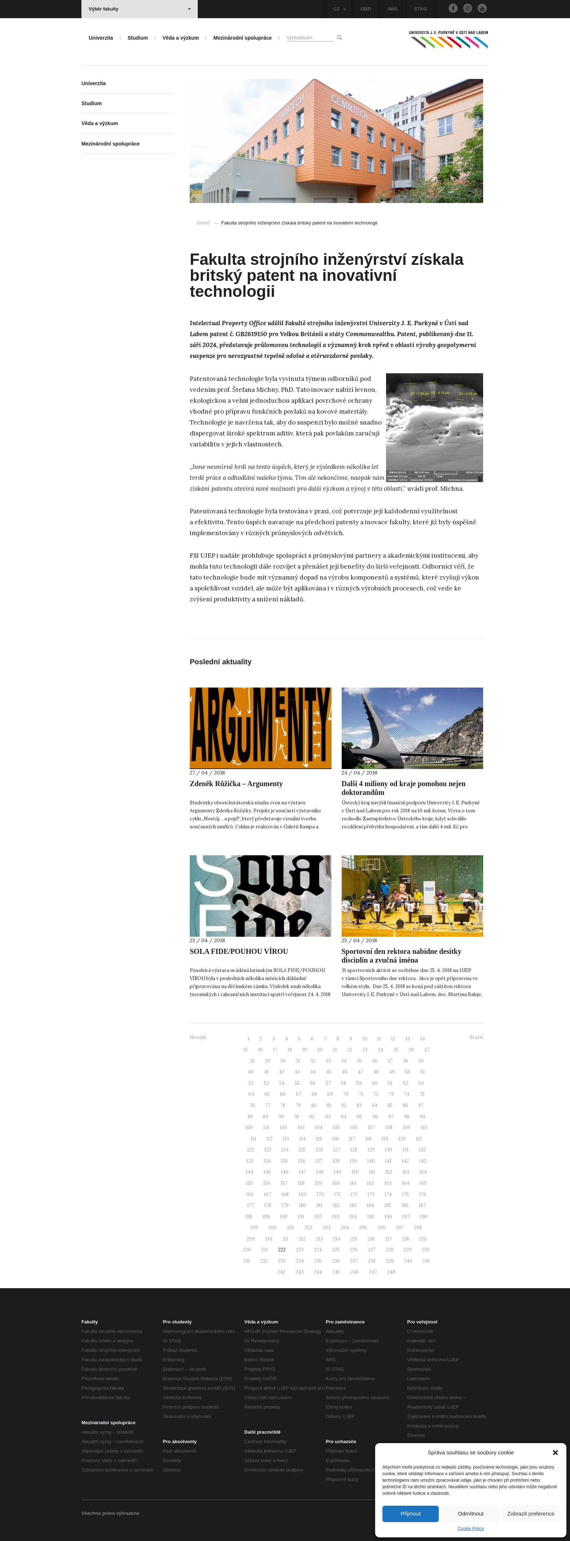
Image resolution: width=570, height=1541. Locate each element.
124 (285, 1150)
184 (370, 1205)
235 (318, 1261)
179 (285, 1205)
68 (314, 1094)
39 (421, 1061)
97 (391, 1117)
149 (337, 1172)
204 (345, 1228)
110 (424, 1127)
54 (282, 1083)
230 (426, 1250)
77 (267, 1105)
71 (361, 1094)
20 (319, 1050)
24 (380, 1050)
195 (370, 1217)
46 (345, 1072)
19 (304, 1050)
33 (328, 1061)
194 (353, 1217)
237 (354, 1261)
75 (422, 1094)
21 (335, 1050)
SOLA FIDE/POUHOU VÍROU (239, 951)
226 (354, 1250)
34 (343, 1061)
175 (405, 1194)
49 (392, 1072)
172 (353, 1194)
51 (423, 1072)
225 (336, 1250)
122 (250, 1150)
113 (286, 1139)
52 (251, 1083)
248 (391, 1272)
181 (319, 1205)
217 (388, 1239)
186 (405, 1205)
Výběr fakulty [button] (140, 9)
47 (360, 1072)
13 (408, 1039)
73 (391, 1094)
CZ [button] (339, 9)
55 (297, 1083)
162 (370, 1183)
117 (352, 1139)
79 (298, 1105)
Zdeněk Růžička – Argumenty (236, 784)
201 (290, 1228)
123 (267, 1150)
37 (390, 1061)
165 (423, 1183)
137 (319, 1161)
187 (422, 1205)
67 (298, 1094)
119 (385, 1139)
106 (354, 1127)
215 (353, 1239)
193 (335, 1217)
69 (330, 1094)
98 (406, 1117)
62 (405, 1083)
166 (250, 1194)
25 (395, 1050)
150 (355, 1172)
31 (298, 1061)
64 (251, 1094)
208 (418, 1228)
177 (250, 1205)
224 (318, 1250)
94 (343, 1117)
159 (318, 1183)
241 (426, 1261)
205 (363, 1228)
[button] (555, 1452)
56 (313, 1083)
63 (421, 1083)
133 (249, 1161)
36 (374, 1061)
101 (266, 1127)
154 (423, 1172)
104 (318, 1127)
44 (313, 1072)
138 (336, 1161)
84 (374, 1105)
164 (405, 1183)
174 (388, 1194)
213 (319, 1239)
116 (335, 1139)
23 (365, 1050)
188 (248, 1217)
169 (302, 1194)
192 (318, 1217)
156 (266, 1183)
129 (371, 1150)
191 (301, 1217)
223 (300, 1250)
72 (375, 1094)
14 (422, 1039)
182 (336, 1205)
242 (281, 1272)
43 (297, 1072)
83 (359, 1105)
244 (318, 1272)
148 (320, 1172)
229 (408, 1250)
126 (319, 1150)
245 (336, 1272)
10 (364, 1039)
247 (373, 1272)
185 (387, 1205)
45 (329, 1072)
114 (302, 1139)
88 (250, 1117)
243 (300, 1272)
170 (320, 1194)
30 (283, 1061)
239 (390, 1261)
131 (405, 1150)
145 (267, 1172)
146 (285, 1172)
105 (336, 1127)
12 (393, 1039)
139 (353, 1161)
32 (313, 1061)
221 (264, 1250)
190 (284, 1217)
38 (405, 1061)
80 (314, 1105)
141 (388, 1161)
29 (267, 1061)
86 (405, 1105)
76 (252, 1105)
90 (281, 1117)
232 (264, 1261)
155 (249, 1183)
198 (423, 1217)
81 (329, 1105)
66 (283, 1094)
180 (302, 1205)
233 (282, 1261)
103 (301, 1127)
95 (359, 1117)
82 (343, 1105)
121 (419, 1139)
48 (376, 1072)
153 (405, 1172)
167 (267, 1194)
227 (372, 1250)
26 (411, 1050)
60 (375, 1083)
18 (290, 1050)
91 (296, 1117)
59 (359, 1083)
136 (301, 1161)
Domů (203, 223)
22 (349, 1050)
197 (406, 1217)
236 (336, 1261)
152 (388, 1172)
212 (302, 1239)
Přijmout (411, 1513)
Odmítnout (470, 1513)
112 (269, 1139)
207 (400, 1228)
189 (266, 1217)
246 (354, 1272)
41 (266, 1072)
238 (372, 1261)
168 (285, 1194)
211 (285, 1239)
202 (308, 1228)
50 (407, 1072)
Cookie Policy (471, 1528)
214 (336, 1239)
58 (343, 1083)
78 (282, 1105)
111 (253, 1139)
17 (275, 1050)
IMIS (393, 9)
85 (390, 1105)
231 (246, 1261)
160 (336, 1183)
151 (372, 1172)
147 (302, 1172)
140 (371, 1161)
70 (346, 1094)
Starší (476, 1037)
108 (389, 1127)
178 (267, 1205)
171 (337, 1194)
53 (266, 1083)
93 (327, 1117)
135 (284, 1161)
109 (406, 1127)
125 (302, 1150)
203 (326, 1228)
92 (312, 1117)
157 (284, 1183)
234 (300, 1261)
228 (389, 1250)
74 (406, 1094)
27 (426, 1050)
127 (336, 1150)
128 (353, 1150)
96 (375, 1117)
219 (422, 1239)
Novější (198, 1037)
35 (359, 1061)
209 (250, 1239)
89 (265, 1117)
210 (268, 1239)
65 (267, 1094)
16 (260, 1050)
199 (254, 1228)
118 (368, 1139)
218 (405, 1239)
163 (388, 1183)
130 (388, 1150)
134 (267, 1161)
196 (388, 1217)
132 (422, 1150)
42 (281, 1072)
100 (249, 1127)
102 (283, 1127)
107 (371, 1127)
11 (379, 1039)
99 (422, 1117)
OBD (366, 9)
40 (251, 1072)
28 (251, 1061)
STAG (420, 9)
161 (353, 1183)
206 (381, 1228)
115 (319, 1139)
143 (422, 1161)
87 (421, 1105)
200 (272, 1228)
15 (246, 1050)
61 (390, 1083)
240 (408, 1261)
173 (371, 1194)
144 (249, 1172)
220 (247, 1250)
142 (405, 1161)
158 (301, 1183)
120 (402, 1139)
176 (422, 1194)
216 (371, 1239)
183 (353, 1205)
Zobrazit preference (530, 1513)
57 (328, 1083)
